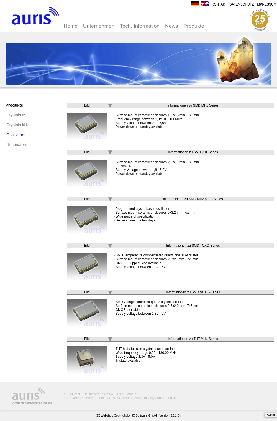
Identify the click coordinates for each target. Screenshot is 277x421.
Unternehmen (98, 26)
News (171, 26)
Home (71, 26)
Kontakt (219, 4)
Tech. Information (140, 26)
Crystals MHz (18, 115)
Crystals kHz (17, 125)
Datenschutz (241, 4)
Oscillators (15, 135)
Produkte (194, 26)
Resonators (16, 144)
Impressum (266, 4)
